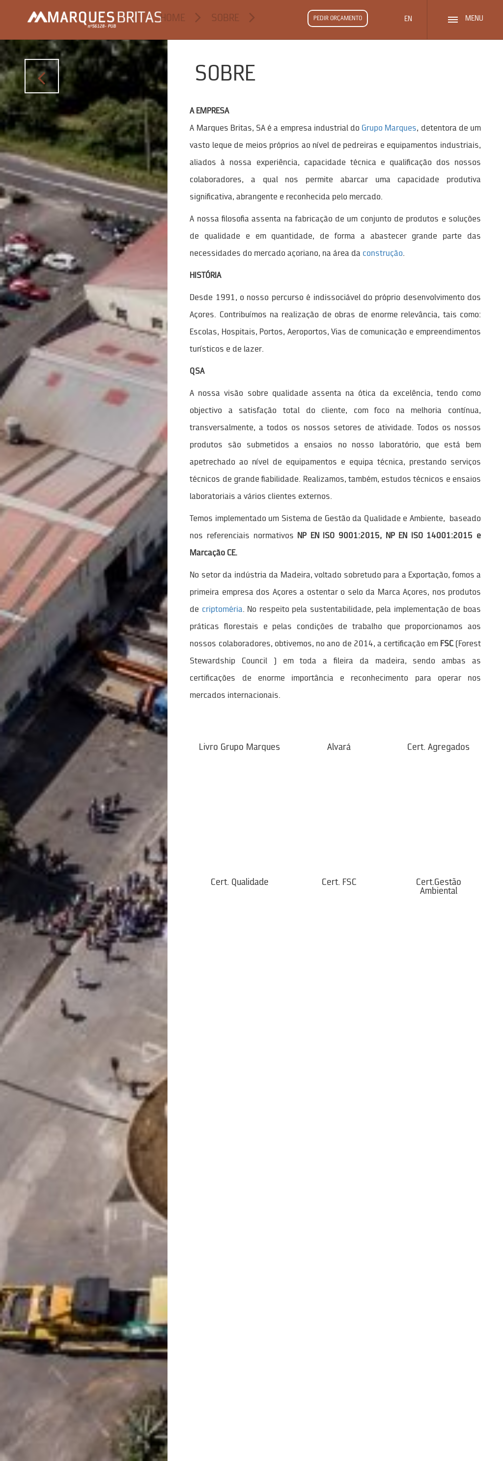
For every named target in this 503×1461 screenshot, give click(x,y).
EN (408, 19)
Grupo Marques (389, 128)
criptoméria (222, 609)
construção (383, 253)
